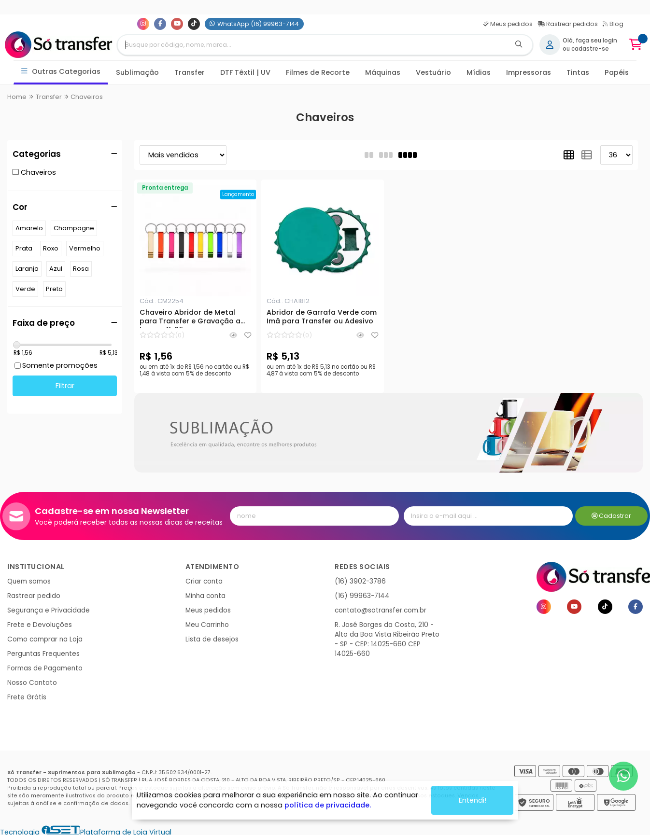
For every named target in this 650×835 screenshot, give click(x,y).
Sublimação (137, 72)
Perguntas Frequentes (43, 653)
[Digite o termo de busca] (312, 45)
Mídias (478, 72)
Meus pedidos (508, 24)
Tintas (577, 72)
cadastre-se (590, 49)
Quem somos (29, 581)
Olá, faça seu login (590, 40)
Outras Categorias (61, 72)
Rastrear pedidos (567, 24)
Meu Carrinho (207, 624)
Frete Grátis (26, 697)
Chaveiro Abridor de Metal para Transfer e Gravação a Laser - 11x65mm (190, 318)
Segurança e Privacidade (48, 610)
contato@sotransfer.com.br (380, 610)
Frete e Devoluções (39, 624)
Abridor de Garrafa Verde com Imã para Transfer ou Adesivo (322, 317)
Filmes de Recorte (318, 72)
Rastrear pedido (33, 595)
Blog (613, 24)
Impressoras (528, 72)
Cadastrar (612, 516)
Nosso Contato (32, 682)
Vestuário (433, 72)
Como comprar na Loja (45, 639)
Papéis (617, 72)
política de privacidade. (327, 805)
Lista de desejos (212, 639)
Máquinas (382, 72)
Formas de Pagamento (45, 668)
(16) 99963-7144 (362, 595)
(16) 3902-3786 (360, 581)
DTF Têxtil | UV (245, 72)
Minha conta (205, 595)
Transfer (189, 72)
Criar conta (204, 581)
